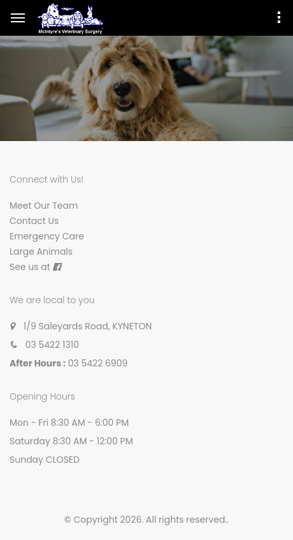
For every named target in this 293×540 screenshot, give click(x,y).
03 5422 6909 (98, 363)
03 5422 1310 (52, 344)
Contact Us (34, 220)
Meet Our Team (44, 205)
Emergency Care (47, 236)
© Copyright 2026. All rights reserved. (145, 519)
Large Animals (41, 251)
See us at (30, 266)
